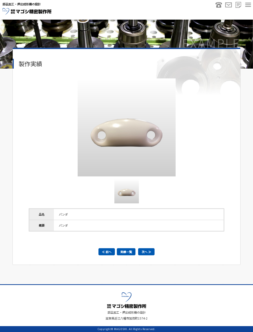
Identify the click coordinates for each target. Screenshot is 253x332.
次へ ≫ (146, 252)
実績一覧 (126, 252)
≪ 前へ (106, 252)
